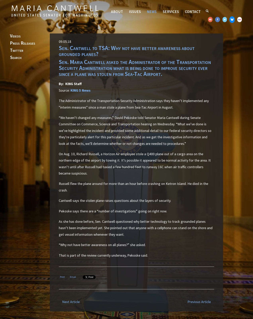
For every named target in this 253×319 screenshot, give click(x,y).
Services (171, 11)
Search (16, 57)
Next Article (71, 301)
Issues (135, 11)
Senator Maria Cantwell (55, 11)
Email (73, 276)
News (152, 11)
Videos (15, 36)
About (117, 11)
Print (62, 276)
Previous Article (199, 301)
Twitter (16, 50)
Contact (193, 11)
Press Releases (22, 43)
